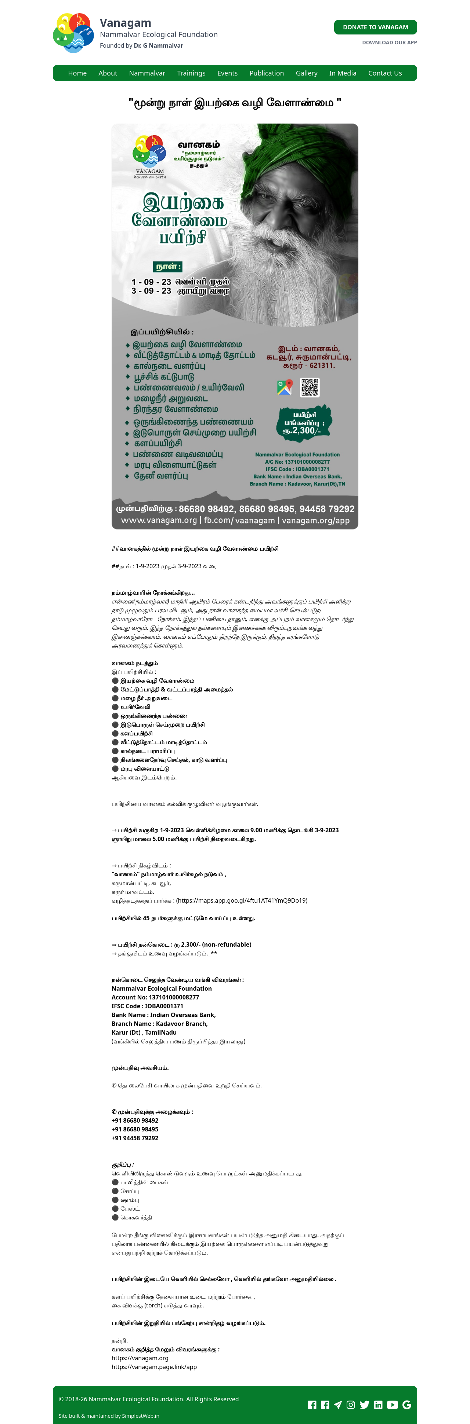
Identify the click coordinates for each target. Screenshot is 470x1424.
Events (227, 73)
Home (77, 73)
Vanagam (126, 22)
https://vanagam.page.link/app (154, 1367)
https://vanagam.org (140, 1358)
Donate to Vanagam (375, 27)
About (107, 73)
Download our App (389, 42)
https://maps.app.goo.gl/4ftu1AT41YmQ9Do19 (242, 900)
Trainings (191, 73)
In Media (343, 73)
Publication (266, 73)
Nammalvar (147, 73)
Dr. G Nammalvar (158, 45)
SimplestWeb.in (141, 1415)
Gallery (307, 73)
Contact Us (385, 73)
